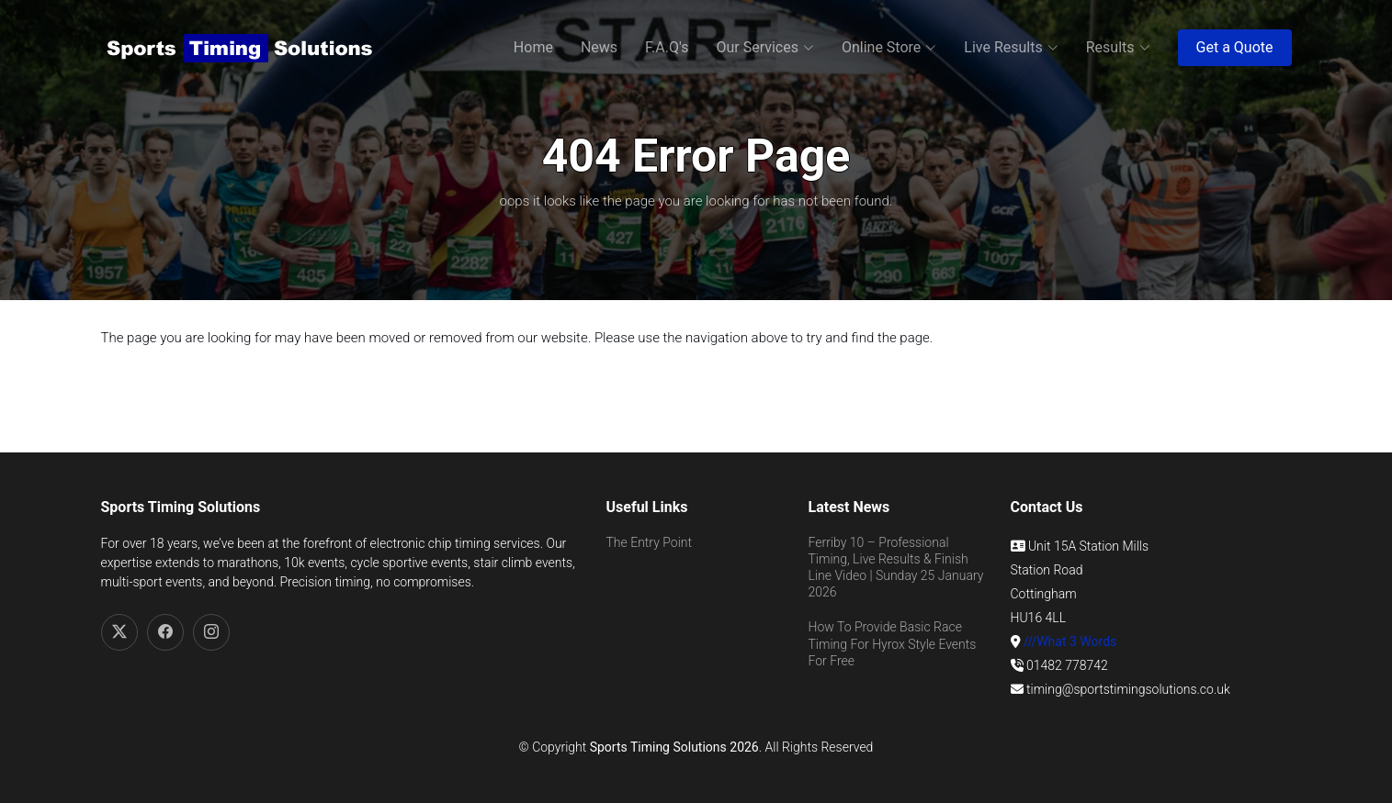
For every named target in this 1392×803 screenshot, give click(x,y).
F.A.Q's (666, 47)
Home (533, 47)
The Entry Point (649, 542)
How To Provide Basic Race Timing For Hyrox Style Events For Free (893, 643)
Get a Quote (1234, 47)
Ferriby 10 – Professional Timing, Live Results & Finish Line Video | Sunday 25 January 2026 (896, 567)
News (599, 47)
